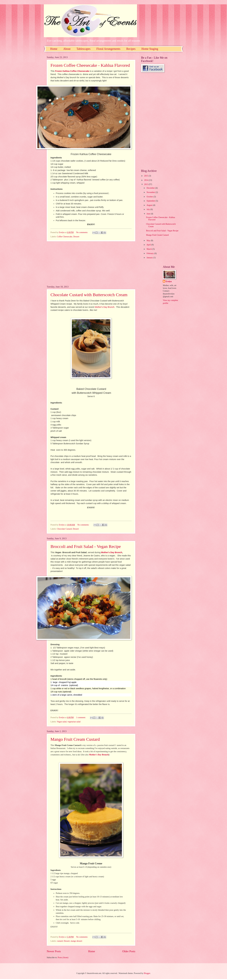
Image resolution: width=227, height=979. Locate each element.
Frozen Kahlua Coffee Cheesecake (71, 71)
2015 (146, 176)
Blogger (147, 973)
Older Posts (128, 951)
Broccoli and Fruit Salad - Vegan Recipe (86, 546)
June (149, 214)
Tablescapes (83, 48)
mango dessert (76, 941)
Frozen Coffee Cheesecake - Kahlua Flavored (90, 65)
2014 (146, 180)
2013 (146, 184)
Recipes (130, 48)
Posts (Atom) (63, 957)
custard (60, 941)
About (67, 48)
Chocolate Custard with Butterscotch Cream (89, 294)
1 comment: (81, 717)
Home (53, 48)
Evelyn (169, 281)
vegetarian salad (73, 722)
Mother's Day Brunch (104, 307)
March (149, 249)
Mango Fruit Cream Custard (75, 739)
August (150, 205)
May (149, 240)
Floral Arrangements (108, 48)
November (151, 192)
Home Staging (150, 48)
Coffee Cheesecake (64, 237)
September (151, 201)
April (149, 245)
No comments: (82, 232)
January (150, 258)
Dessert (76, 237)
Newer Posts (54, 951)
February (150, 253)
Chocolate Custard (64, 529)
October (150, 197)
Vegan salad (61, 722)
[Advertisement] (91, 263)
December (151, 188)
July (148, 209)
